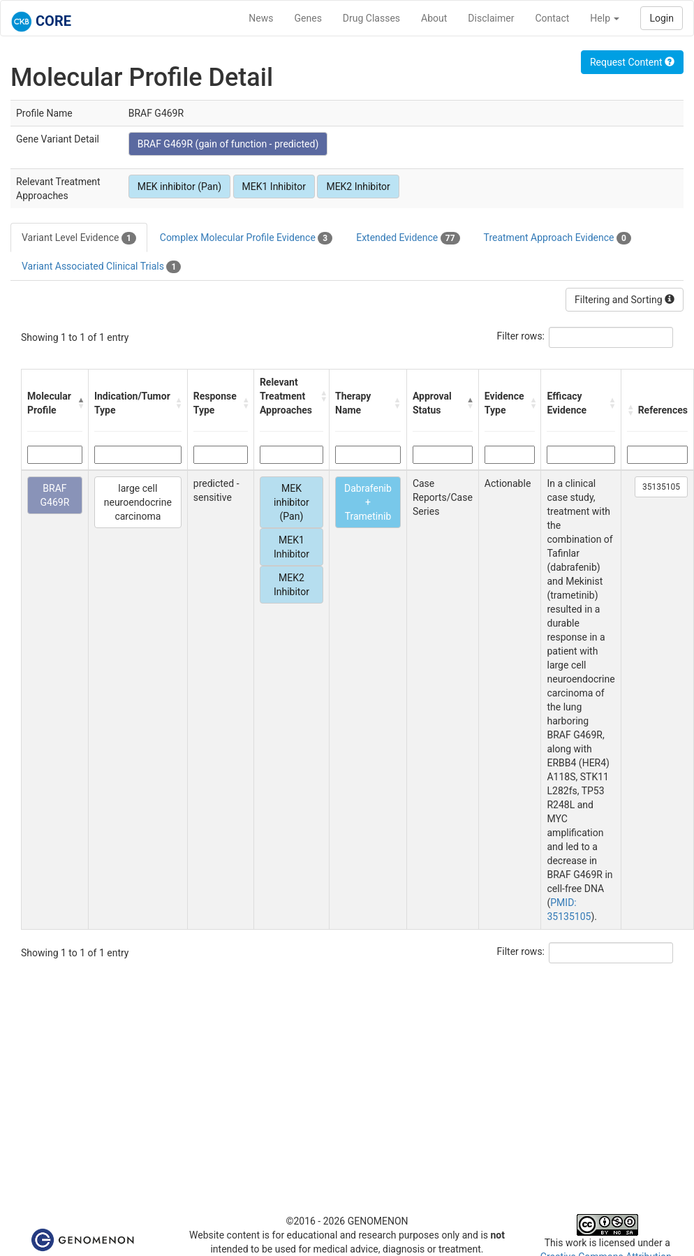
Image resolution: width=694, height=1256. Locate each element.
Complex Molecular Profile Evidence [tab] (246, 238)
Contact (552, 18)
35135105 (661, 487)
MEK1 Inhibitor (274, 186)
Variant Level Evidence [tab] (79, 238)
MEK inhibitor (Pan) (179, 186)
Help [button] (604, 18)
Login (661, 18)
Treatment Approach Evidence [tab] (557, 238)
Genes (308, 18)
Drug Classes (371, 18)
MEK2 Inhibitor (358, 186)
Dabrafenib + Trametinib (368, 502)
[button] (79, 403)
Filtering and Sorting (624, 299)
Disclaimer (491, 18)
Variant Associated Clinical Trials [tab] (101, 267)
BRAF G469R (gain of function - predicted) (228, 143)
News (261, 18)
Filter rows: (521, 336)
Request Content (632, 62)
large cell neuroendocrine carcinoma (138, 502)
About (434, 18)
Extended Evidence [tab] (407, 238)
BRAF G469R (55, 495)
